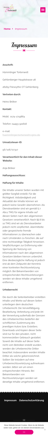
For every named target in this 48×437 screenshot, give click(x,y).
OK (24, 432)
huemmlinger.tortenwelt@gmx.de (21, 135)
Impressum (10, 400)
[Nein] (45, 429)
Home (7, 29)
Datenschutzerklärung (31, 400)
